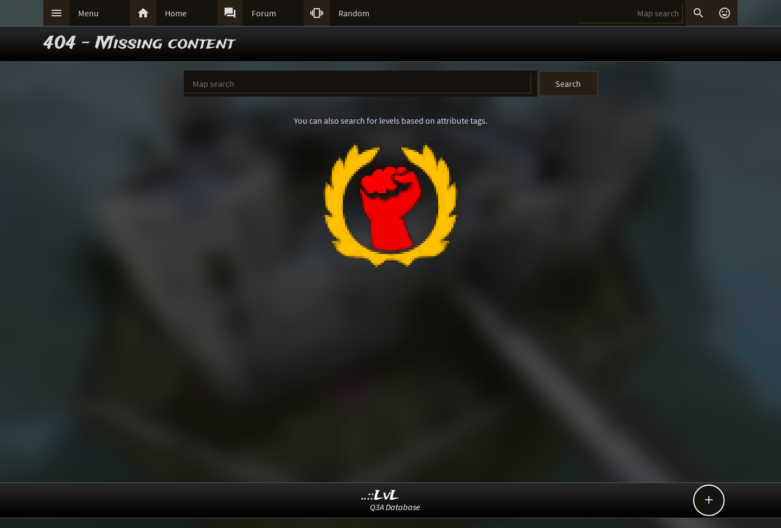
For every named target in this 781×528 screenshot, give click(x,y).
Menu (88, 13)
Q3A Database (395, 506)
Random (353, 13)
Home (176, 13)
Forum (264, 13)
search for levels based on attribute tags (413, 120)
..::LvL (380, 495)
